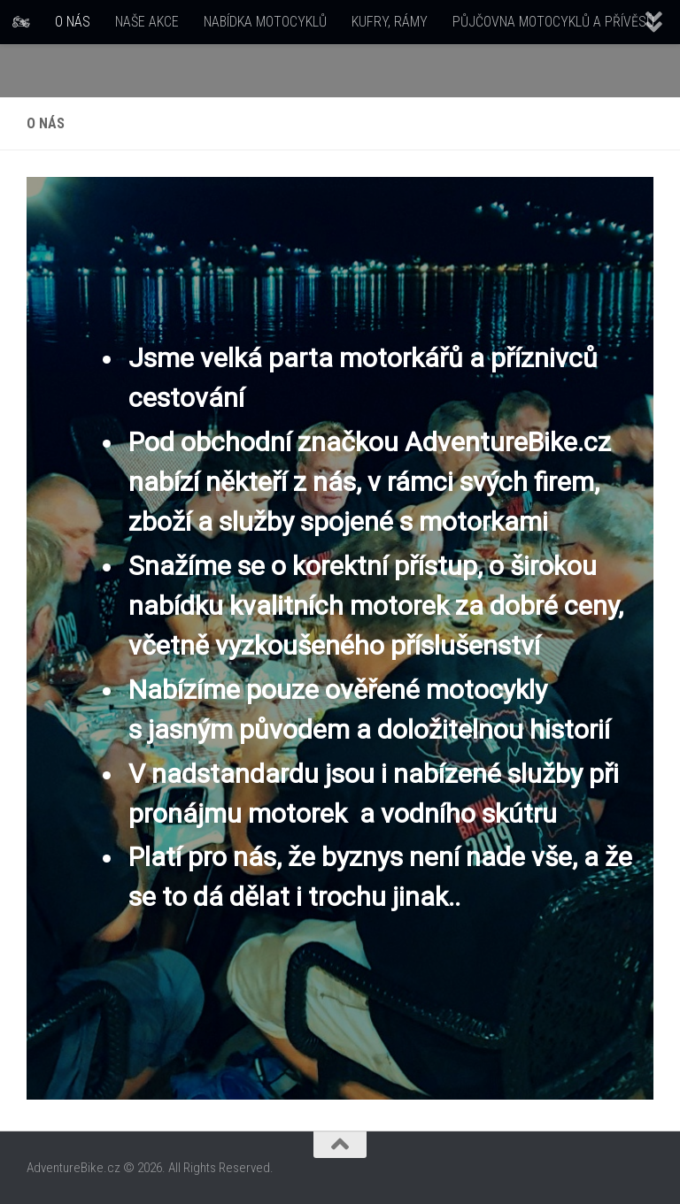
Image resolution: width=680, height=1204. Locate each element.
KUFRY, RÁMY (390, 21)
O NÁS (72, 21)
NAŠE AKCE (147, 21)
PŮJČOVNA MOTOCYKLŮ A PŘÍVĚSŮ (553, 21)
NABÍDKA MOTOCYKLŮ (265, 21)
